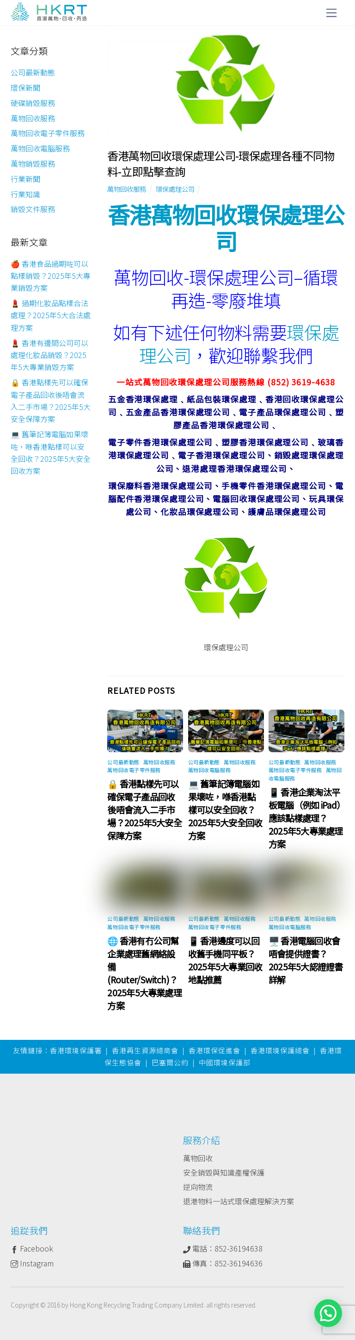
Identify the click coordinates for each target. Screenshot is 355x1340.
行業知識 (25, 194)
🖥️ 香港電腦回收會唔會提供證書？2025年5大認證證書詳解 (306, 960)
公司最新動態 (123, 762)
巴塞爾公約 (170, 1062)
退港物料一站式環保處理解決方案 (238, 1201)
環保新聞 (25, 87)
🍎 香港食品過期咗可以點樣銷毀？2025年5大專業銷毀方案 (51, 276)
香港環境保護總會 (280, 1050)
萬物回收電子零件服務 (134, 770)
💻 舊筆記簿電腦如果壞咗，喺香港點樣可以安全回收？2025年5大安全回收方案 (225, 809)
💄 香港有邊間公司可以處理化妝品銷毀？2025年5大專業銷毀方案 (49, 355)
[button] (328, 1313)
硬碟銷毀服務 (33, 102)
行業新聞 (25, 178)
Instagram (32, 1263)
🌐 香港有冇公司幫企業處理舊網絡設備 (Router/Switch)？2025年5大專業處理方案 (144, 973)
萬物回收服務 (126, 189)
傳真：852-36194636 (223, 1263)
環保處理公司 (175, 189)
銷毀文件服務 (33, 208)
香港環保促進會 (214, 1050)
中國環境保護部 (225, 1062)
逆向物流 (198, 1186)
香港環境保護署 (76, 1050)
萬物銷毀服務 (33, 163)
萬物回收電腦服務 (209, 770)
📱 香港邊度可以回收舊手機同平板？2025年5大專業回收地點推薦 (225, 960)
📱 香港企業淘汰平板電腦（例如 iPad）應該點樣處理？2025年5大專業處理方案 (306, 818)
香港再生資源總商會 (145, 1050)
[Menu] (331, 12)
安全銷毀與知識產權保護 (223, 1172)
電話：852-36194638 (223, 1248)
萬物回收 (198, 1158)
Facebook (32, 1248)
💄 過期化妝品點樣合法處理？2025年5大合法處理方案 (51, 315)
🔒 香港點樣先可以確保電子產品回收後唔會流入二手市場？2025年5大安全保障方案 (144, 809)
